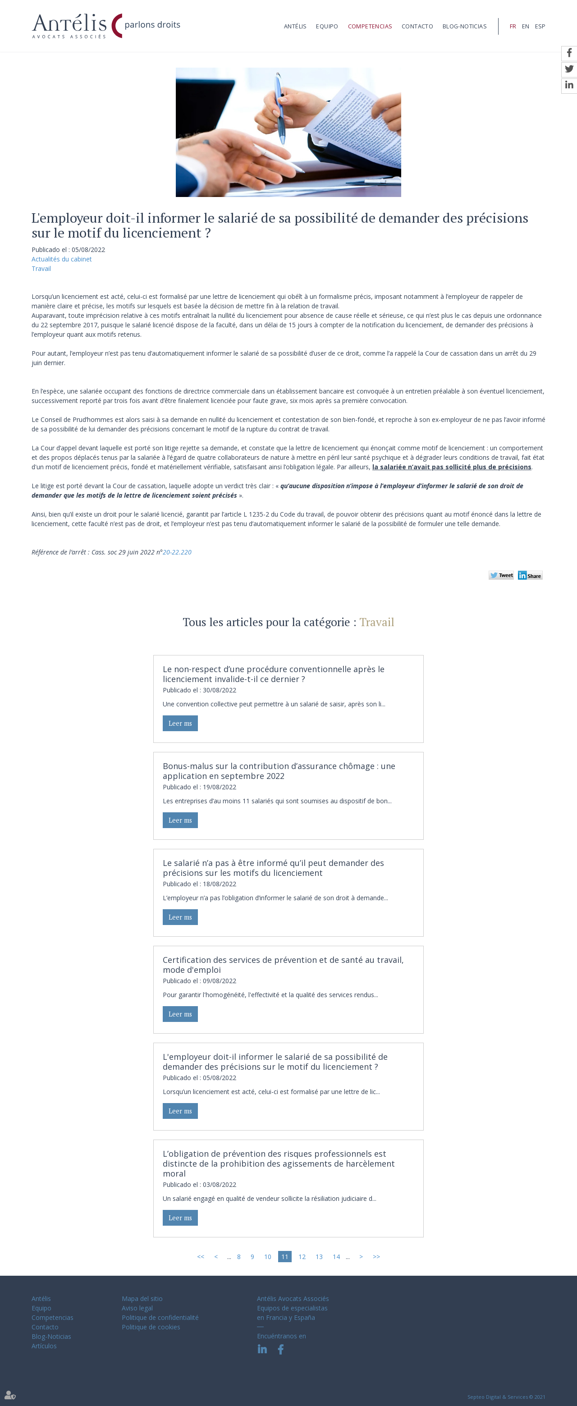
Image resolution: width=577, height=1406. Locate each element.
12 (302, 1256)
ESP (540, 26)
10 (267, 1256)
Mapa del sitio (142, 1298)
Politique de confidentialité (160, 1317)
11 (284, 1256)
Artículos (44, 1346)
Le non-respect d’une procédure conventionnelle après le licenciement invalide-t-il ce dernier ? (274, 674)
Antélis (295, 26)
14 (336, 1256)
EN (525, 26)
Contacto (417, 26)
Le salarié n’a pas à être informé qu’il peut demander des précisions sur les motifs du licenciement (273, 867)
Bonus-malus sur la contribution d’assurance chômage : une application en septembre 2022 (279, 770)
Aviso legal (137, 1308)
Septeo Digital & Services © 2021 (506, 1396)
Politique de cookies (151, 1327)
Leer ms (180, 723)
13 (319, 1256)
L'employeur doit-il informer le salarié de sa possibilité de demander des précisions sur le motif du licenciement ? (275, 1061)
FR (513, 26)
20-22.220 (177, 552)
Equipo (327, 26)
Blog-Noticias (465, 26)
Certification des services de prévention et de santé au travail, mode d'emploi (283, 964)
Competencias (370, 26)
